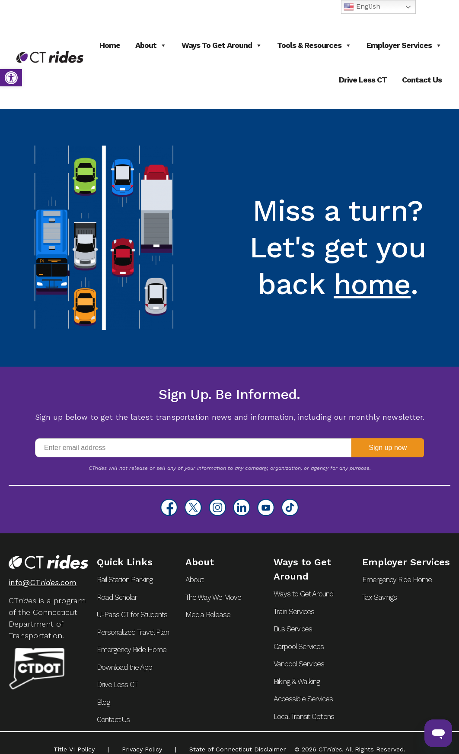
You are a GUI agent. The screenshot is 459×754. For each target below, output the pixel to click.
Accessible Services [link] (303, 698)
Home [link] (109, 45)
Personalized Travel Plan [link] (133, 632)
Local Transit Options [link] (304, 716)
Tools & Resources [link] (314, 45)
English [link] (362, 7)
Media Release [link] (207, 614)
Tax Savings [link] (379, 597)
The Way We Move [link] (213, 597)
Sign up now (388, 447)
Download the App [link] (124, 667)
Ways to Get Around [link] (222, 45)
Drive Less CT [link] (363, 79)
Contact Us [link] (422, 79)
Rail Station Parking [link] (125, 579)
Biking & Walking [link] (297, 681)
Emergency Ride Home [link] (131, 649)
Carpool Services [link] (299, 646)
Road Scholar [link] (117, 597)
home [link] (372, 284)
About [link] (150, 45)
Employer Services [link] (404, 45)
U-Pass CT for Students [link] (132, 614)
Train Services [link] (294, 611)
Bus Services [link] (293, 628)
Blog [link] (103, 702)
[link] (11, 77)
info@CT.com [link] (42, 582)
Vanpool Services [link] (299, 663)
